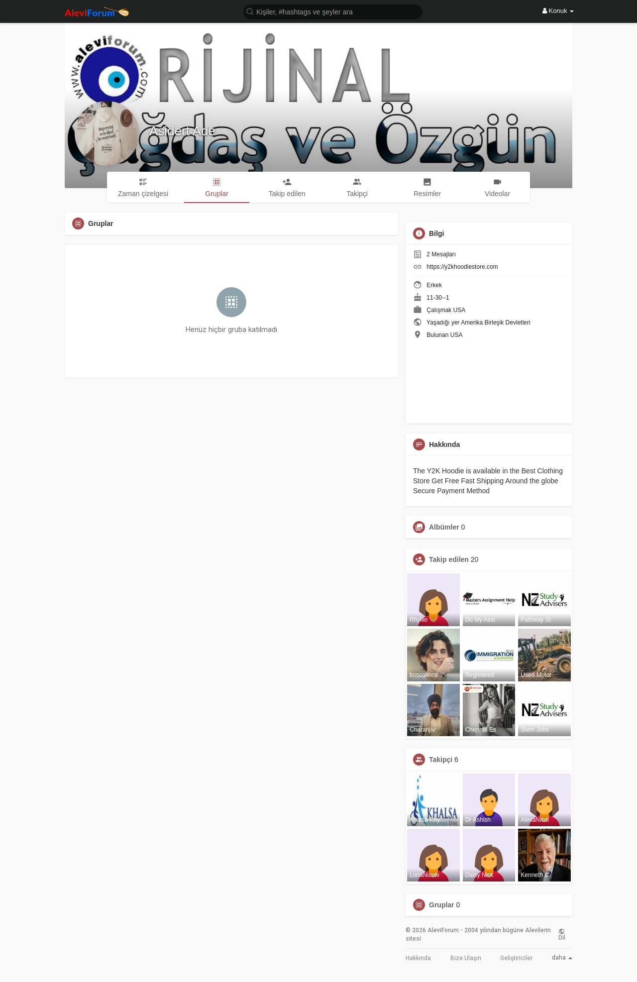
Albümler (444, 527)
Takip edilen (449, 559)
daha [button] (562, 957)
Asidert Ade (182, 130)
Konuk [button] (558, 10)
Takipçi (440, 760)
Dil (561, 935)
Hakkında (418, 958)
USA (459, 310)
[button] (333, 11)
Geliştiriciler (516, 958)
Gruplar (441, 905)
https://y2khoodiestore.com (462, 266)
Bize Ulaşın (465, 958)
